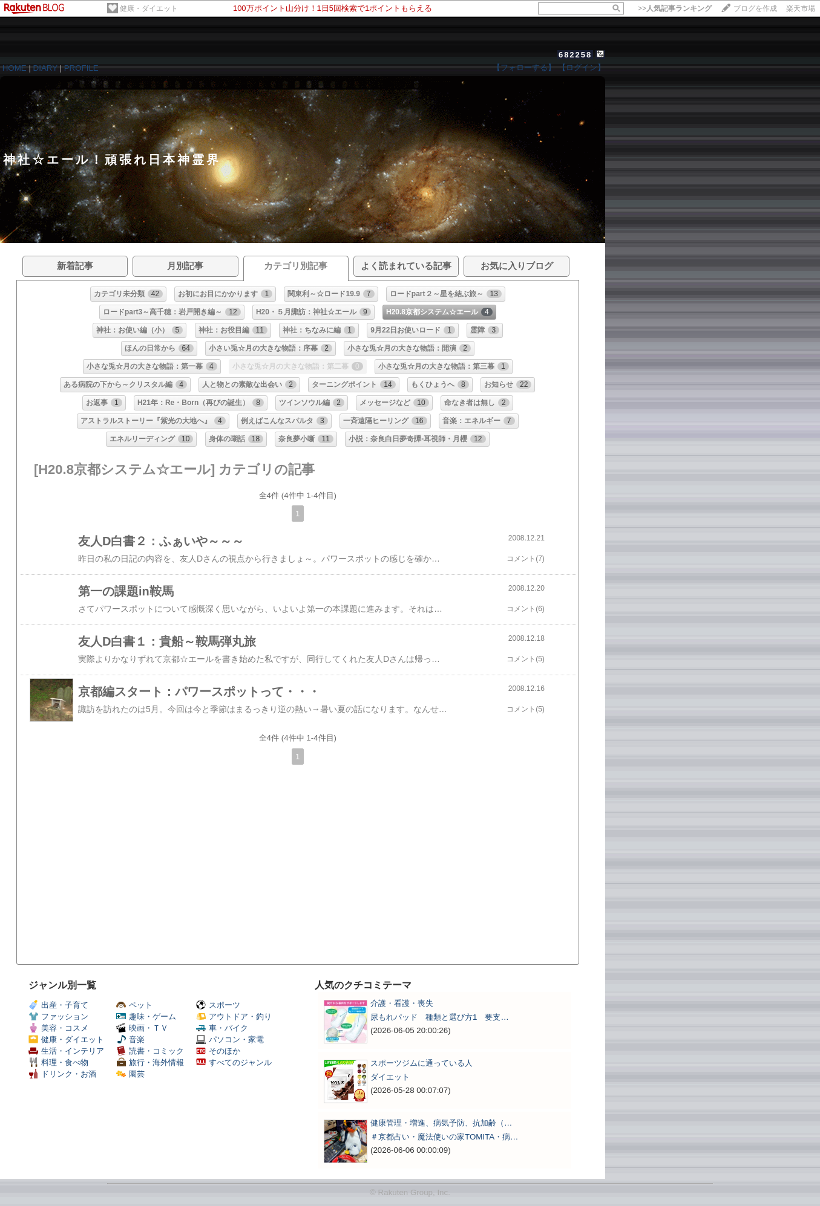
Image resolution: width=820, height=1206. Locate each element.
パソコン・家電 (230, 1039)
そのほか (218, 1050)
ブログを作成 (755, 8)
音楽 (130, 1039)
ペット (134, 1005)
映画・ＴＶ (142, 1028)
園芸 (130, 1073)
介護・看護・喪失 (401, 1003)
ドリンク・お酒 (62, 1073)
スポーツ (218, 1005)
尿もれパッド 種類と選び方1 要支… (439, 1017)
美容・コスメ (58, 1028)
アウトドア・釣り (234, 1016)
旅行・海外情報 (150, 1062)
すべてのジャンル (234, 1062)
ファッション (58, 1016)
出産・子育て (58, 1005)
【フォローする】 (524, 67)
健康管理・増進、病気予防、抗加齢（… (441, 1122)
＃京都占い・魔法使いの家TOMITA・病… (444, 1136)
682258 (575, 54)
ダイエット (390, 1076)
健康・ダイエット (149, 8)
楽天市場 (800, 8)
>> (675, 8)
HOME (14, 68)
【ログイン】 (581, 67)
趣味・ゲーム (146, 1016)
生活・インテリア (66, 1050)
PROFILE (81, 68)
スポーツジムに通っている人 (421, 1063)
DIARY (45, 68)
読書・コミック (150, 1050)
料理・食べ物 (58, 1062)
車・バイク (222, 1028)
